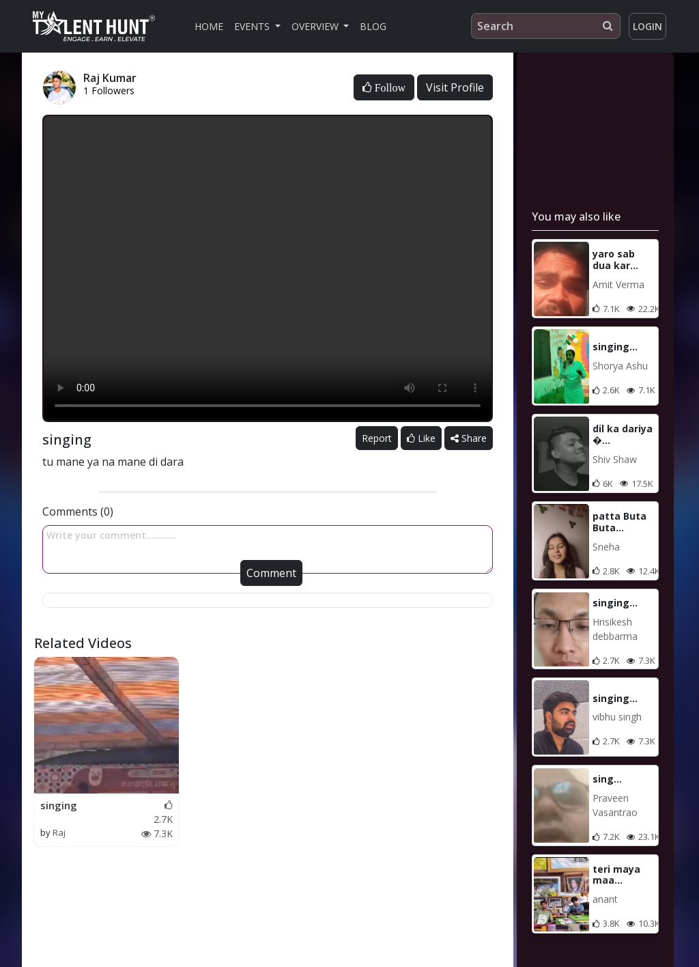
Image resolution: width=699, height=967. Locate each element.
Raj (59, 832)
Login (647, 26)
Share (469, 438)
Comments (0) (77, 511)
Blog (373, 26)
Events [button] (253, 26)
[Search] (545, 26)
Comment (271, 572)
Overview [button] (316, 26)
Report (377, 438)
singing (58, 805)
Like (421, 438)
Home (209, 26)
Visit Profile (455, 87)
